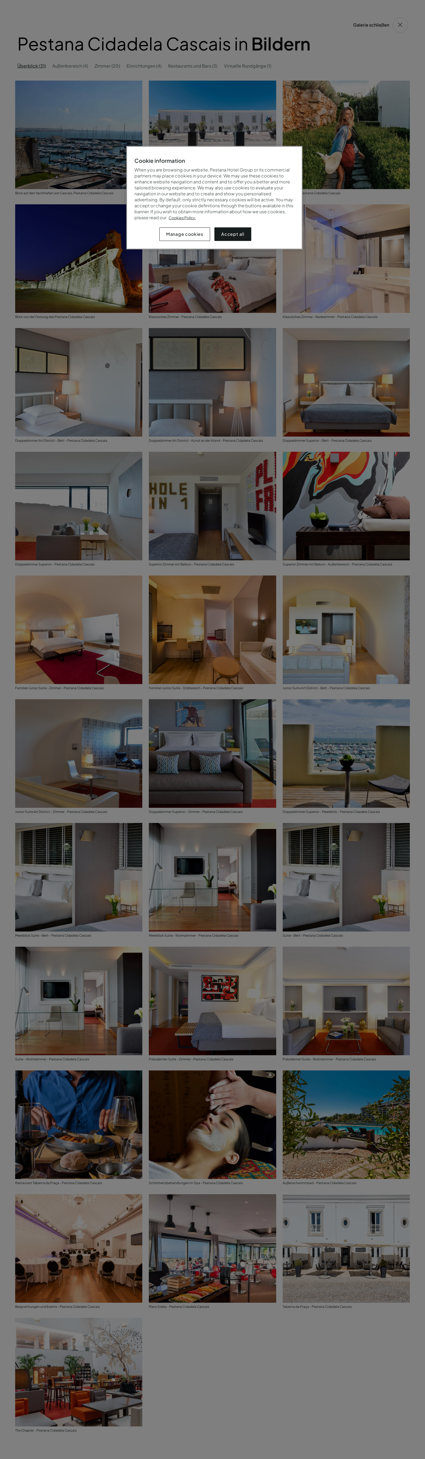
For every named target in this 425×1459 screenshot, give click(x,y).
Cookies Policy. (182, 217)
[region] (214, 197)
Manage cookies (184, 234)
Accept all (232, 234)
